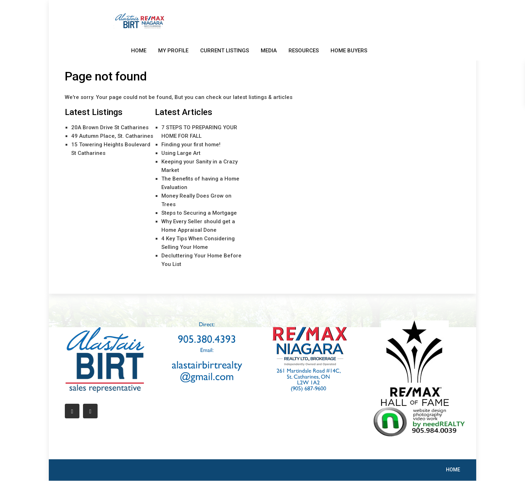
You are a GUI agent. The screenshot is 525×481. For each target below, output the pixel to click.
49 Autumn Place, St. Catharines (112, 136)
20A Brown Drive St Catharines (110, 127)
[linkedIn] (90, 411)
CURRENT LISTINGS (224, 50)
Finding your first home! (190, 144)
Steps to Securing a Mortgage (199, 213)
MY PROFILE (173, 50)
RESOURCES (304, 50)
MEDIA (269, 50)
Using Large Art (181, 153)
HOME (138, 50)
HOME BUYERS (349, 50)
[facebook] (72, 411)
